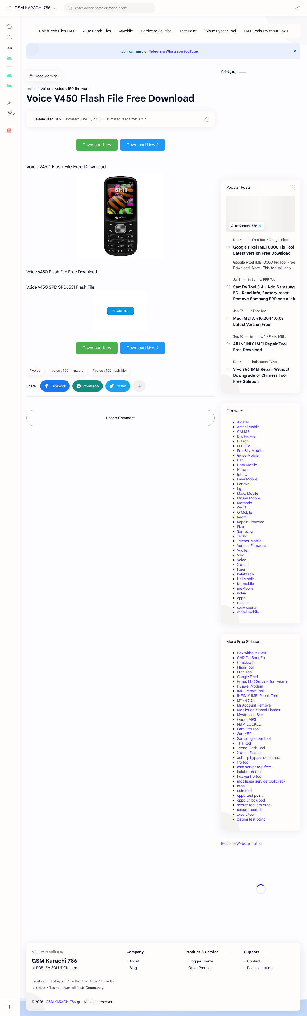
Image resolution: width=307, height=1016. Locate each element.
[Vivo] (273, 361)
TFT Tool (244, 743)
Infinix (242, 474)
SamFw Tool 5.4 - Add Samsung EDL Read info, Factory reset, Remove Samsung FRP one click (264, 293)
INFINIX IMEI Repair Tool (257, 695)
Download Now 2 (143, 144)
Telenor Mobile (249, 540)
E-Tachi (243, 441)
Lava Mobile (247, 479)
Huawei (243, 469)
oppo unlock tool (251, 800)
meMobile (245, 588)
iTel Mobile (246, 578)
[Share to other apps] (139, 386)
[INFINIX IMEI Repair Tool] (284, 336)
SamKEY (244, 733)
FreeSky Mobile (250, 450)
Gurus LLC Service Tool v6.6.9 (262, 681)
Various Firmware (251, 545)
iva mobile (245, 583)
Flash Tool (245, 667)
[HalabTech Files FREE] (57, 30)
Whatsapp (174, 51)
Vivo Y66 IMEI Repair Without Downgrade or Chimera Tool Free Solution (261, 375)
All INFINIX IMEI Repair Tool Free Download (260, 346)
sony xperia (246, 607)
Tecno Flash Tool (251, 748)
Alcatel (243, 422)
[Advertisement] (260, 889)
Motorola (244, 502)
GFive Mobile (248, 455)
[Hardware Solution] (156, 30)
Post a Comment (120, 418)
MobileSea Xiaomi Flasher (258, 710)
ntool (241, 786)
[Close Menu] (294, 51)
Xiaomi (242, 564)
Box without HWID (252, 653)
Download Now (96, 144)
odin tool (244, 790)
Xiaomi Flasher (249, 752)
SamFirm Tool (248, 729)
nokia (241, 593)
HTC (240, 460)
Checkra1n (246, 662)
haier (241, 569)
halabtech (245, 574)
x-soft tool (245, 814)
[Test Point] (188, 30)
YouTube (191, 51)
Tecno (242, 536)
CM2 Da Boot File (251, 657)
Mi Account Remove (254, 705)
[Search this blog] (109, 8)
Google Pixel (247, 676)
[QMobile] (126, 30)
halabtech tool (249, 771)
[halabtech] (261, 361)
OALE (241, 507)
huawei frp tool (249, 776)
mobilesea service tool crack (261, 781)
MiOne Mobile (248, 498)
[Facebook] (39, 981)
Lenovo (243, 483)
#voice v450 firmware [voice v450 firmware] (66, 370)
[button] (298, 8)
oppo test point (250, 795)
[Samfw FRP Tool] (264, 279)
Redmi (242, 517)
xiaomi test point (251, 819)
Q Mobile (244, 512)
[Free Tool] (260, 239)
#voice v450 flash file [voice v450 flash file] (109, 370)
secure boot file (250, 809)
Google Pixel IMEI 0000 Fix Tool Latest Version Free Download (263, 250)
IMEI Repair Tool (250, 691)
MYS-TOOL (246, 700)
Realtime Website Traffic (241, 843)
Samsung (245, 531)
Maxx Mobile (247, 493)
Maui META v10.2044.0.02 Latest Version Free (258, 321)
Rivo (240, 526)
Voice (241, 559)
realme (243, 602)
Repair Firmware (250, 521)
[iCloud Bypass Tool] (220, 30)
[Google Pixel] (279, 239)
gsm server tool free (254, 767)
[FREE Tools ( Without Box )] (266, 30)
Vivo (240, 555)
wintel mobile (248, 612)
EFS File (243, 445)
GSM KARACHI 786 (32, 8)
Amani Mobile (248, 426)
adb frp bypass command (258, 757)
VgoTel (242, 550)
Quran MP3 (246, 719)
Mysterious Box (250, 714)
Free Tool (244, 672)
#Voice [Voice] (35, 370)
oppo (241, 597)
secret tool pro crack (254, 805)
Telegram (157, 51)
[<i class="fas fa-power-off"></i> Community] (69, 987)
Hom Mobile (247, 464)
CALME (243, 431)
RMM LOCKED (249, 724)
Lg (239, 488)
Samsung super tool (254, 738)
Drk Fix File (246, 436)
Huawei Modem (250, 686)
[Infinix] (259, 336)
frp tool (243, 762)
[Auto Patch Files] (97, 30)
